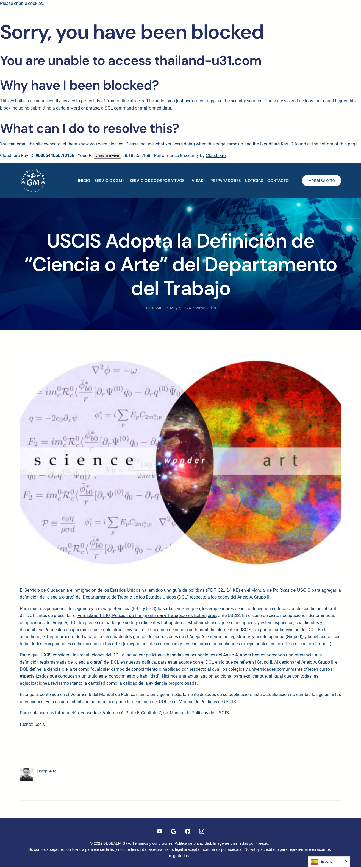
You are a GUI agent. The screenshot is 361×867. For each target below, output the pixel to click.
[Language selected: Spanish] (329, 861)
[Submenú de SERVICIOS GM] (124, 180)
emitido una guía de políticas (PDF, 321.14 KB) (194, 590)
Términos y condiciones (152, 843)
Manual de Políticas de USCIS (280, 590)
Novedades (206, 308)
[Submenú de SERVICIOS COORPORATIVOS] (186, 180)
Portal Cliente (322, 180)
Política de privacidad (192, 843)
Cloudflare (216, 155)
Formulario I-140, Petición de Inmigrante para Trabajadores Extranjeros (146, 615)
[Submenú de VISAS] (205, 180)
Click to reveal (107, 156)
